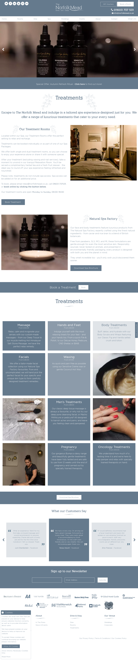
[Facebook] (10, 3)
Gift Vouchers (108, 4)
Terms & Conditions (102, 638)
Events (82, 19)
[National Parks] (80, 605)
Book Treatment (13, 202)
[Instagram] (22, 3)
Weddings (65, 19)
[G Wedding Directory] (109, 605)
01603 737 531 (124, 10)
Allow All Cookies (11, 646)
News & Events (42, 625)
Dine (35, 19)
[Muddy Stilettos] (94, 596)
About (98, 19)
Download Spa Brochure (86, 268)
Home (4, 19)
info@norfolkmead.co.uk (124, 13)
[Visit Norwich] (61, 605)
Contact (114, 19)
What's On (132, 19)
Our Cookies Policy (119, 638)
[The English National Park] (128, 596)
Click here (80, 84)
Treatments (74, 628)
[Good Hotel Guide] (109, 596)
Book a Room (125, 4)
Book (83, 287)
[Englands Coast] (95, 605)
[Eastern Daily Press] (82, 596)
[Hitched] (29, 605)
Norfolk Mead (69, 7)
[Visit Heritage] (66, 596)
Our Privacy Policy (86, 638)
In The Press (40, 622)
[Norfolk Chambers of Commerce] (42, 605)
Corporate (108, 625)
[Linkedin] (14, 3)
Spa (49, 19)
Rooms (20, 19)
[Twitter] (6, 3)
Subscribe (102, 580)
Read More (6, 657)
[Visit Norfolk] (39, 596)
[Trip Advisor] (26, 3)
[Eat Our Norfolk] (52, 596)
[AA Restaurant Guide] (28, 596)
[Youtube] (18, 3)
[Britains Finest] (12, 596)
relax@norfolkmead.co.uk (35, 184)
